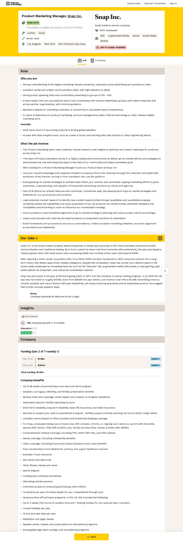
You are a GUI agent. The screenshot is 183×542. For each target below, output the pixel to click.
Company (98, 60)
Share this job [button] (30, 333)
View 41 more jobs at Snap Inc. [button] (59, 333)
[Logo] (14, 4)
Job (82, 60)
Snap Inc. (75, 16)
